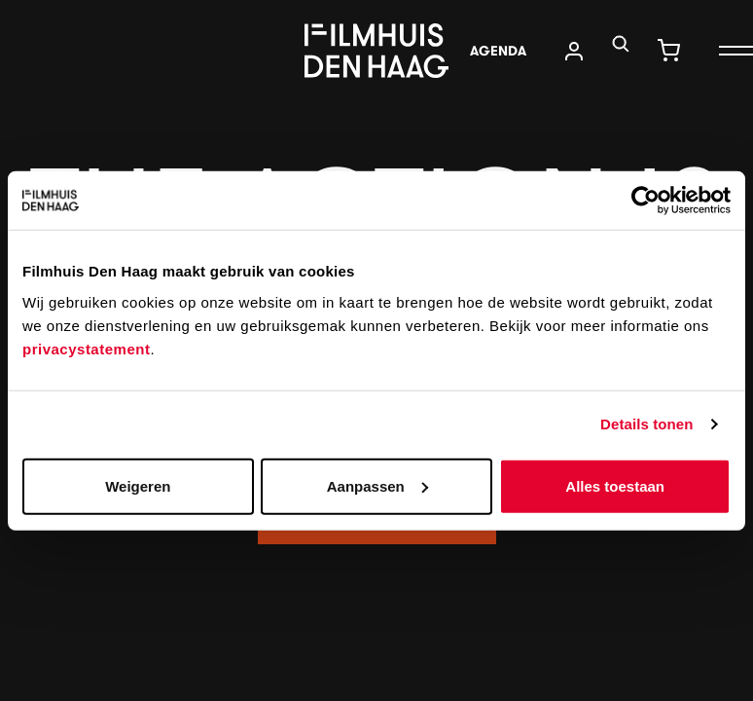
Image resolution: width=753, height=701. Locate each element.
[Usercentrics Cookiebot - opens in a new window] (645, 200)
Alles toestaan (614, 485)
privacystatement (86, 348)
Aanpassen (377, 485)
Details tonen (646, 424)
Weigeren (137, 485)
